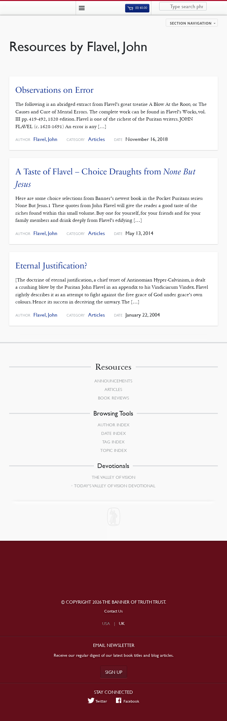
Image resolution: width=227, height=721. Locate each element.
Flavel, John (45, 139)
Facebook (127, 701)
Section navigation (191, 23)
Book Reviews (113, 397)
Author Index (113, 424)
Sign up (113, 672)
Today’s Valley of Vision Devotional (114, 485)
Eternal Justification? (51, 266)
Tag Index (113, 441)
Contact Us (113, 611)
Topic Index (113, 450)
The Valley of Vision (113, 477)
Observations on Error (54, 90)
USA (106, 623)
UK (122, 623)
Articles (96, 139)
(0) (137, 8)
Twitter (97, 701)
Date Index (113, 433)
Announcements (113, 380)
